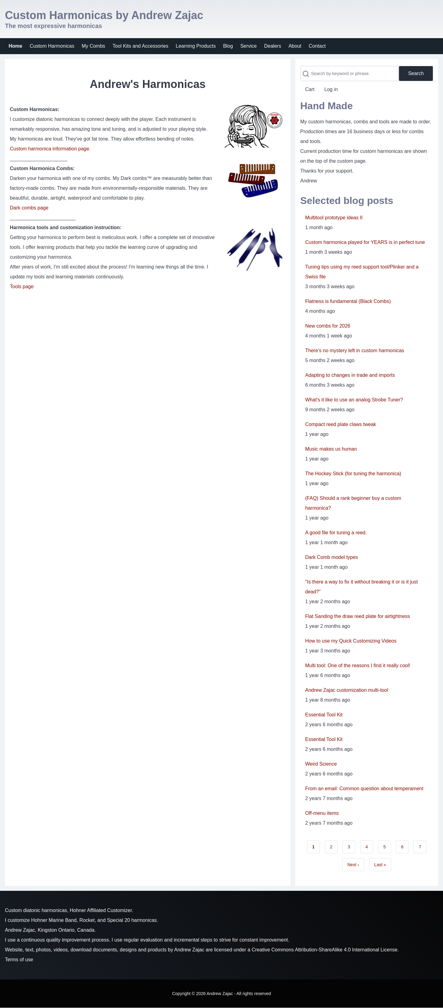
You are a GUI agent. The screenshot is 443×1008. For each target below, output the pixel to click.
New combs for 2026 (327, 326)
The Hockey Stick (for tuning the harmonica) (353, 473)
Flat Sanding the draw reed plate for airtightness (357, 616)
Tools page (22, 286)
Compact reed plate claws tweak (340, 424)
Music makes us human (331, 449)
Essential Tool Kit (324, 714)
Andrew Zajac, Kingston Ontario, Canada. (50, 930)
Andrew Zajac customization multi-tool (346, 690)
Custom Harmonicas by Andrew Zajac (104, 15)
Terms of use (19, 959)
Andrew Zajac (189, 949)
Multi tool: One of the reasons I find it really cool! (357, 665)
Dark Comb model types (331, 557)
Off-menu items (322, 813)
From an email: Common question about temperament (364, 788)
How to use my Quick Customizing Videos (351, 640)
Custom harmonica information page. (50, 148)
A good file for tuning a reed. (336, 532)
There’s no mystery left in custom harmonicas (354, 350)
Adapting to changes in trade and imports (350, 375)
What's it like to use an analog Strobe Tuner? (354, 399)
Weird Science (321, 764)
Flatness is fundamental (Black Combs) (348, 301)
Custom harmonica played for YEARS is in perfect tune (365, 242)
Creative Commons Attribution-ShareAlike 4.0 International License (324, 949)
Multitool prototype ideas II (334, 217)
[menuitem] (15, 46)
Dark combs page (29, 207)
